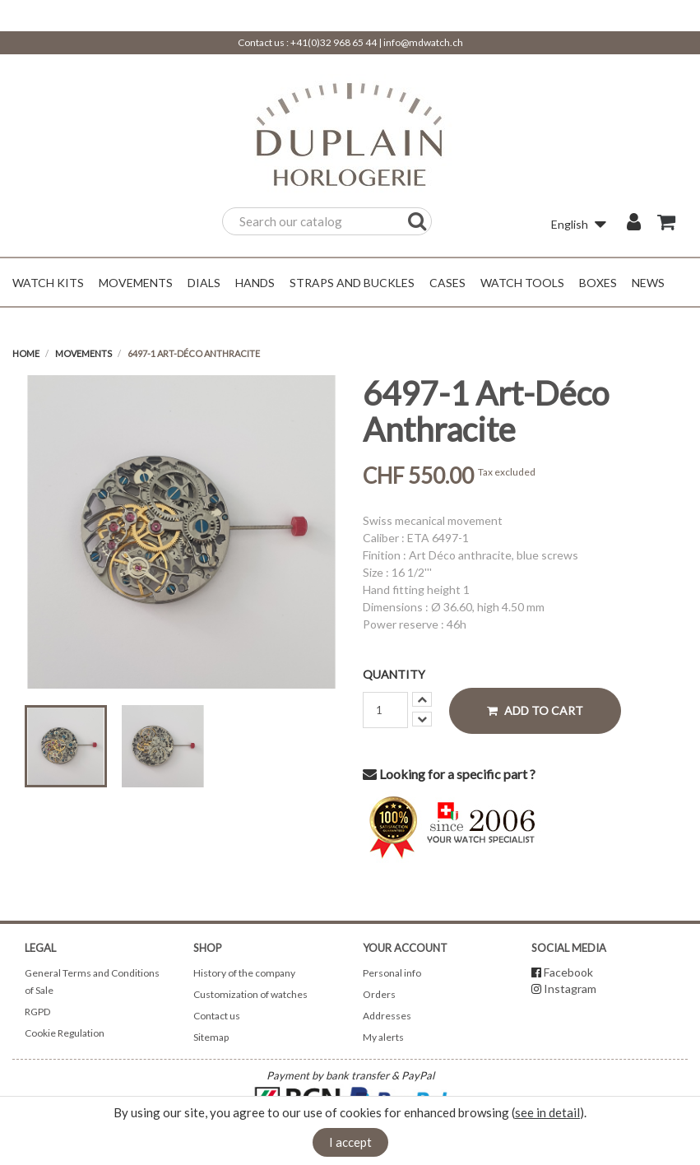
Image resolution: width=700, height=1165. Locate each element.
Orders (379, 994)
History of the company (244, 973)
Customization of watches (250, 994)
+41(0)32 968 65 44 (333, 42)
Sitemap (211, 1037)
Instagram (570, 989)
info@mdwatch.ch (423, 42)
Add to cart (535, 710)
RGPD (37, 1011)
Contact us (216, 1016)
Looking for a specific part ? (449, 774)
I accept (350, 1142)
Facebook (568, 972)
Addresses (387, 1016)
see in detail (547, 1112)
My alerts (383, 1037)
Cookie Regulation (64, 1033)
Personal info (392, 973)
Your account (405, 947)
